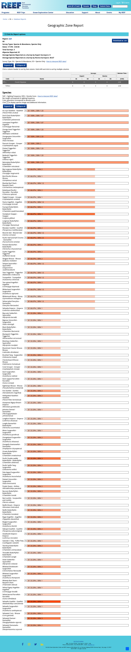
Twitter (35, 645)
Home (5, 19)
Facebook (22, 645)
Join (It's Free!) (74, 6)
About (97, 12)
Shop (95, 6)
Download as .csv (120, 40)
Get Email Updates (78, 641)
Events (109, 12)
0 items (126, 3)
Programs (5, 12)
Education (70, 12)
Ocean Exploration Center (43, 12)
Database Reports (20, 19)
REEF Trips (21, 12)
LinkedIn (42, 645)
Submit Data (105, 6)
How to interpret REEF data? (56, 61)
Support (85, 12)
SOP (10, 39)
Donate (86, 6)
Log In (118, 3)
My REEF (122, 12)
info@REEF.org (91, 644)
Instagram (29, 645)
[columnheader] (94, 73)
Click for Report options (15, 34)
